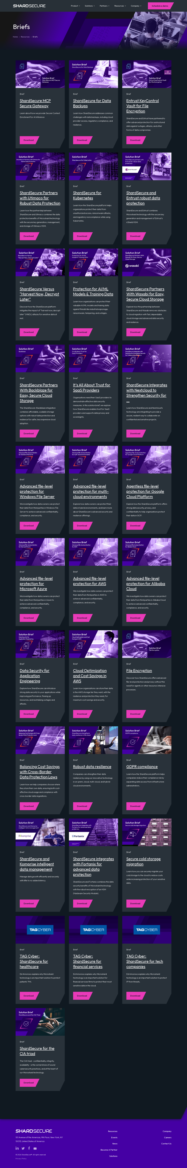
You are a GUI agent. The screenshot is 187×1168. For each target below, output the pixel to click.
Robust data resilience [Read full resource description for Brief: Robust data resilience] (92, 766)
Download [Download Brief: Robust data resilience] (82, 806)
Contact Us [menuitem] (166, 1143)
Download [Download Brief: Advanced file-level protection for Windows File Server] (29, 525)
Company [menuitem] (167, 1131)
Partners (104, 6)
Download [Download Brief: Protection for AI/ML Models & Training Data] (82, 332)
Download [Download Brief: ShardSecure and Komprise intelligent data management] (29, 903)
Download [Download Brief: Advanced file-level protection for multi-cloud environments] (82, 525)
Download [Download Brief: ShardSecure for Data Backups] (82, 140)
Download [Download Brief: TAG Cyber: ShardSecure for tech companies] (135, 995)
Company (136, 6)
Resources (120, 6)
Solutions (90, 6)
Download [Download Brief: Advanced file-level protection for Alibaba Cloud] (135, 618)
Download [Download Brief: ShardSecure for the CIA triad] (29, 1082)
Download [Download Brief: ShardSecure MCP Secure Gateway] (29, 140)
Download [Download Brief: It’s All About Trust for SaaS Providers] (82, 433)
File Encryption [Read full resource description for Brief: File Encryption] (139, 670)
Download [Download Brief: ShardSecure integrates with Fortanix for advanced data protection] (82, 903)
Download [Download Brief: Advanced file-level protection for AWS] (82, 618)
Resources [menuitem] (112, 1131)
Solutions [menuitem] (113, 1156)
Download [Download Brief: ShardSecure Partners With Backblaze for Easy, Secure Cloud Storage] (29, 433)
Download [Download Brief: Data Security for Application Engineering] (29, 714)
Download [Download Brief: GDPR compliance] (135, 806)
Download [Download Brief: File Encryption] (135, 714)
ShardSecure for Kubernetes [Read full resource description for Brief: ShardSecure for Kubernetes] (87, 195)
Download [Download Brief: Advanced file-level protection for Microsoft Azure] (29, 618)
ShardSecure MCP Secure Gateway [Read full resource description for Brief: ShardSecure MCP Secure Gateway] (35, 103)
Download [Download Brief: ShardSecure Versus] (29, 332)
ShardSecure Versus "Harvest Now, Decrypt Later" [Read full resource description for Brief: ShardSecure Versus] (39, 294)
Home (15, 37)
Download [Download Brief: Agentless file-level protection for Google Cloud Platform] (135, 525)
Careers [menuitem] (167, 1137)
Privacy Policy (21, 1158)
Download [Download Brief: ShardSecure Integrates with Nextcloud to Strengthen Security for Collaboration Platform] (135, 433)
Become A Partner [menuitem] (109, 1150)
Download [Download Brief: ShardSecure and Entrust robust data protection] (135, 236)
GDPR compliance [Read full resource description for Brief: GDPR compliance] (142, 766)
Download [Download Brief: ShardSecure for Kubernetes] (82, 236)
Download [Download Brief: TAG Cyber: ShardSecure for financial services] (82, 995)
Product (75, 6)
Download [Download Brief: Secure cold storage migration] (135, 903)
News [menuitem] (114, 1143)
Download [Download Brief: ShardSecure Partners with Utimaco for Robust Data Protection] (29, 236)
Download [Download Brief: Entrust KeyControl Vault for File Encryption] (135, 140)
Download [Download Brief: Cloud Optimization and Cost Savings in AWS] (82, 714)
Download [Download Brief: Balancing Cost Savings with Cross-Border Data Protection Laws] (29, 806)
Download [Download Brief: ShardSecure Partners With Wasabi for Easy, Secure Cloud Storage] (135, 332)
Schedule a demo (160, 6)
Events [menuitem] (114, 1137)
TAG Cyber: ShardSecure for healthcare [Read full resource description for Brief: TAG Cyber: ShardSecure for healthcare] (34, 961)
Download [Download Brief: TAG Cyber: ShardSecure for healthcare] (29, 995)
